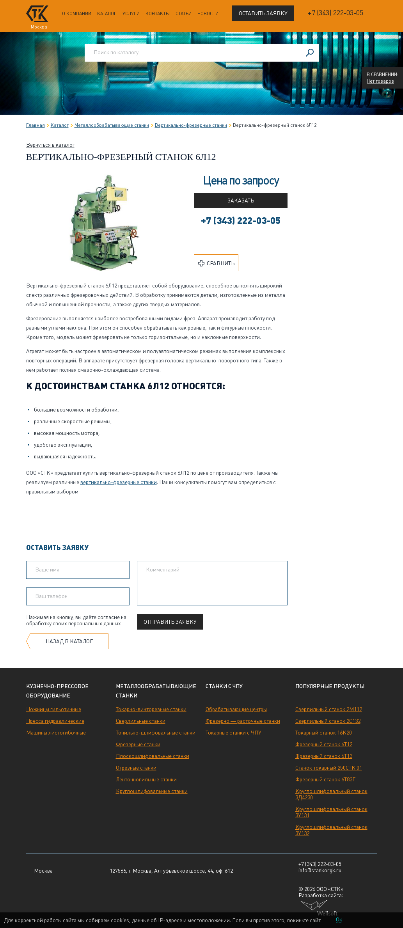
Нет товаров (380, 81)
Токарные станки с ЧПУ (233, 732)
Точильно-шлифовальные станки (155, 732)
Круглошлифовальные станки (152, 791)
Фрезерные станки (138, 744)
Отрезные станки (136, 768)
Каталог (107, 13)
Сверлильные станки (140, 721)
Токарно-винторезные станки (151, 709)
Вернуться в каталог (50, 145)
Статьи (184, 13)
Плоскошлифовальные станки (152, 756)
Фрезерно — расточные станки (243, 721)
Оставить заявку (263, 13)
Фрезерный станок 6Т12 (323, 744)
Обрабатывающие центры (236, 709)
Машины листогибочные (56, 732)
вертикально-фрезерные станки (118, 482)
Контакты (158, 13)
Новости (207, 13)
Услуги (131, 13)
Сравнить (216, 263)
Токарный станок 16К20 (323, 732)
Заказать (240, 200)
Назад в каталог (69, 641)
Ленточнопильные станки (146, 779)
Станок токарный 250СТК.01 (328, 768)
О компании (76, 13)
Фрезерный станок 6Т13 (323, 756)
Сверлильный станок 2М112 (328, 709)
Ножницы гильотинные (53, 709)
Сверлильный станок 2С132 (327, 721)
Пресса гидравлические (55, 721)
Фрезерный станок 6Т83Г (325, 779)
